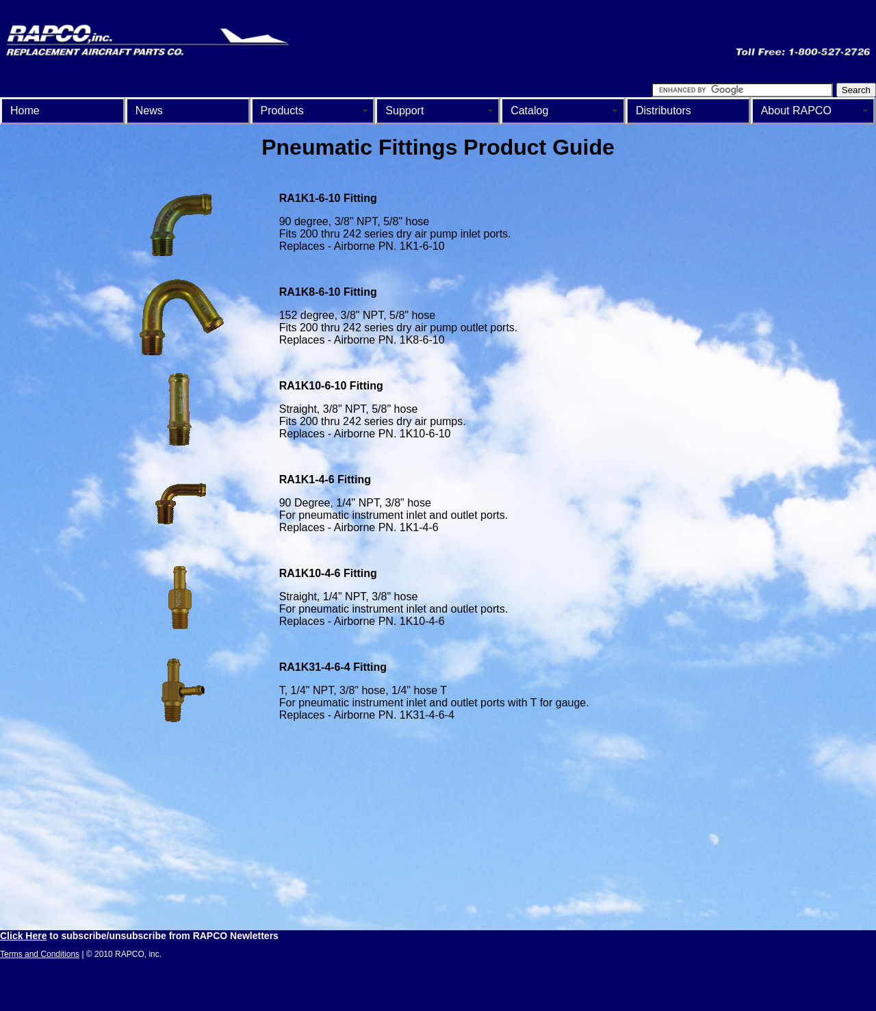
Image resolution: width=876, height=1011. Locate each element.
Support (404, 110)
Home (25, 110)
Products (282, 110)
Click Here (23, 935)
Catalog (529, 110)
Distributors (663, 110)
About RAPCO (796, 110)
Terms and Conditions (39, 954)
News (149, 110)
